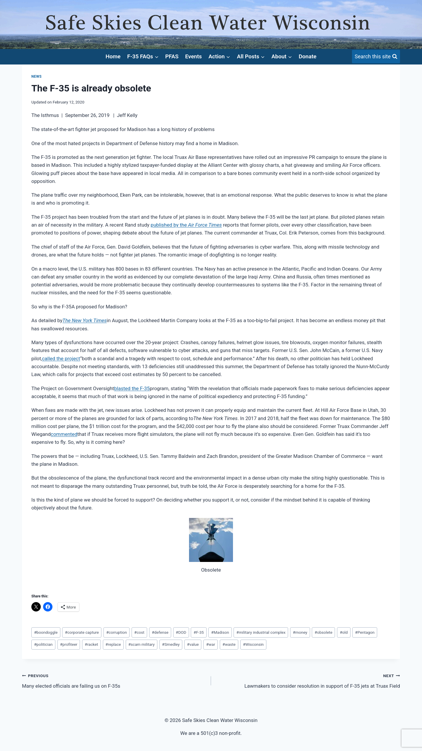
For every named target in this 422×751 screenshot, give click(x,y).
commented (64, 434)
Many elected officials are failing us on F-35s (114, 680)
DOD (181, 632)
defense (160, 632)
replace (113, 644)
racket (91, 644)
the (183, 225)
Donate (307, 56)
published (162, 225)
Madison (220, 632)
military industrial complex (261, 632)
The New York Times (84, 320)
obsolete (324, 632)
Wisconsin (253, 644)
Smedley (171, 644)
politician (43, 644)
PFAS (171, 56)
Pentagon (365, 632)
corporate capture (82, 632)
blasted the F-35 (131, 388)
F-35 (199, 632)
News (36, 76)
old (344, 632)
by (176, 225)
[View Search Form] (376, 57)
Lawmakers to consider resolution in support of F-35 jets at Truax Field (308, 680)
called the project (61, 358)
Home (113, 56)
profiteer (68, 644)
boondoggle (45, 632)
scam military (141, 644)
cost (139, 632)
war (210, 644)
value (193, 644)
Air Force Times (205, 225)
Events (193, 56)
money (300, 632)
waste (229, 644)
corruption (116, 632)
